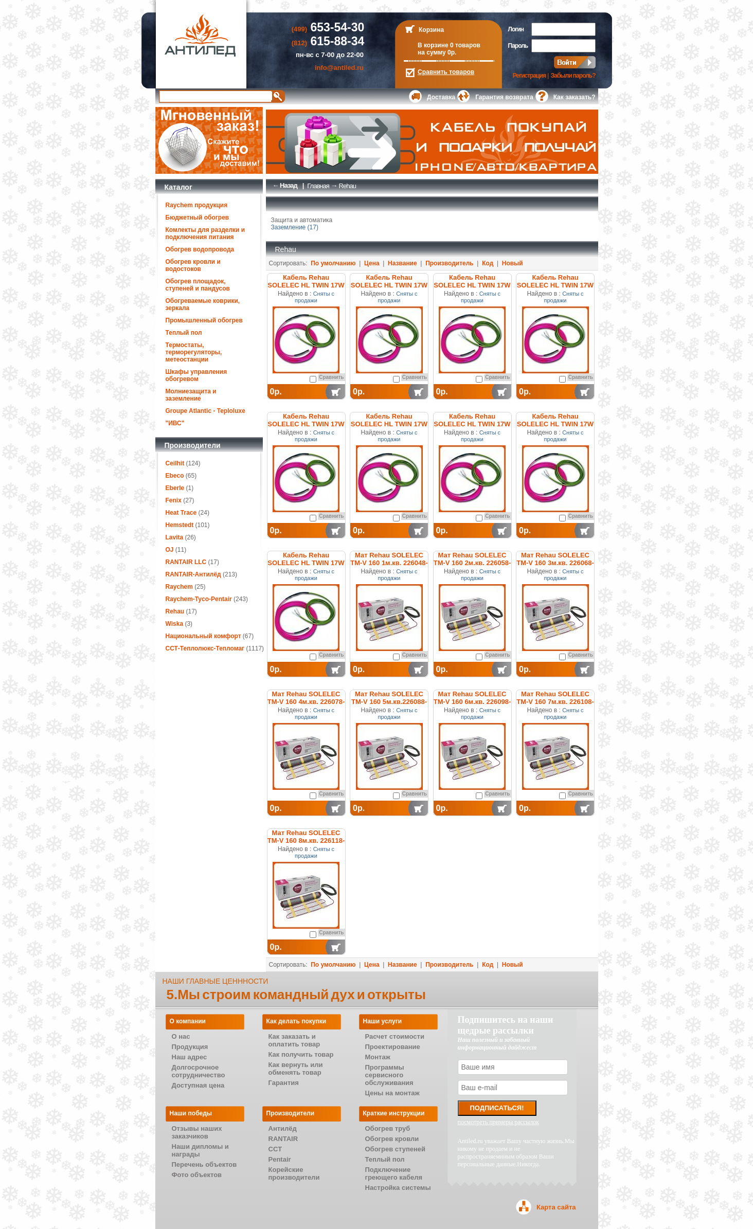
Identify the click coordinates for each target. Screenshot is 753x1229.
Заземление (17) (294, 227)
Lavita (175, 537)
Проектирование (392, 1047)
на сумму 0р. (437, 52)
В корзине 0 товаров (449, 45)
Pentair (279, 1159)
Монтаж (377, 1057)
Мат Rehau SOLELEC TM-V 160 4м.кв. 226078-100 (306, 701)
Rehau (175, 611)
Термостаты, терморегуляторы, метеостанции (194, 352)
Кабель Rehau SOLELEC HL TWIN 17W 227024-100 (472, 424)
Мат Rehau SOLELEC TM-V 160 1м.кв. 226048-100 (389, 562)
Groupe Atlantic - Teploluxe (205, 410)
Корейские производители (294, 1173)
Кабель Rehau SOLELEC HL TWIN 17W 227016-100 (389, 285)
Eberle (175, 488)
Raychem (179, 586)
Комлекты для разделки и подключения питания (205, 233)
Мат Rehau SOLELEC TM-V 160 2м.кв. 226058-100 (472, 562)
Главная (318, 186)
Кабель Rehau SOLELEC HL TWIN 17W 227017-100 (472, 285)
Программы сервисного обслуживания (389, 1075)
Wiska (175, 623)
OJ (170, 549)
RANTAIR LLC (186, 562)
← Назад (285, 185)
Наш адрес (189, 1057)
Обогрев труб (387, 1128)
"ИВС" (175, 423)
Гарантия (283, 1083)
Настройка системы (398, 1187)
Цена (372, 263)
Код (487, 263)
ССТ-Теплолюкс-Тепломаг (205, 648)
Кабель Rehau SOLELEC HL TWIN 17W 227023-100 (389, 424)
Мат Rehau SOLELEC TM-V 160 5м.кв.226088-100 (389, 701)
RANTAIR (283, 1139)
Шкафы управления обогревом (196, 375)
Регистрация (529, 75)
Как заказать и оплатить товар (294, 1040)
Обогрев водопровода (200, 249)
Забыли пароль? (573, 75)
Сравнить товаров (446, 72)
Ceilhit (175, 463)
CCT (275, 1149)
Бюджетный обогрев (197, 217)
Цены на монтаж (392, 1093)
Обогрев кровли (392, 1139)
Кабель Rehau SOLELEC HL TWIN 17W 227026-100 (305, 562)
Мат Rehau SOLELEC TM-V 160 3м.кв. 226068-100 (555, 562)
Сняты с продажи (314, 297)
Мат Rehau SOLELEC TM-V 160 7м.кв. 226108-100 (555, 701)
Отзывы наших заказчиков (197, 1132)
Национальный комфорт (203, 636)
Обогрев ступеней (395, 1149)
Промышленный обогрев (204, 320)
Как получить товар (301, 1054)
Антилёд (282, 1128)
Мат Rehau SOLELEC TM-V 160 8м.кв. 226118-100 (306, 840)
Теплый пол (184, 332)
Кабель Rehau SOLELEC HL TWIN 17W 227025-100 (555, 424)
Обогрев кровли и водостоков (193, 265)
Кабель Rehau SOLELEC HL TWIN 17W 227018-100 (555, 285)
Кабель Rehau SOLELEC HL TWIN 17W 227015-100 (305, 285)
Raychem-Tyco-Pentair (200, 599)
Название (402, 263)
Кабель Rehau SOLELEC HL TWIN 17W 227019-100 (305, 424)
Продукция (190, 1047)
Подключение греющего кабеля (394, 1173)
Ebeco (175, 475)
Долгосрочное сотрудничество (198, 1071)
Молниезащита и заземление (191, 395)
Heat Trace (181, 512)
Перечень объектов (204, 1164)
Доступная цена (198, 1085)
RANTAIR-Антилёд (193, 574)
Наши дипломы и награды (200, 1150)
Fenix (174, 500)
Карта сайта (556, 1207)
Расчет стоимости (394, 1036)
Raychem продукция (197, 205)
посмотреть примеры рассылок (499, 1122)
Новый (512, 263)
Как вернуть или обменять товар (295, 1068)
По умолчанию (333, 263)
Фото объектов (197, 1175)
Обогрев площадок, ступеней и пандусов (198, 285)
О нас (181, 1036)
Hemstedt (180, 525)
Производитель (449, 263)
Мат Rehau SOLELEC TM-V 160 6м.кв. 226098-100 (472, 701)
